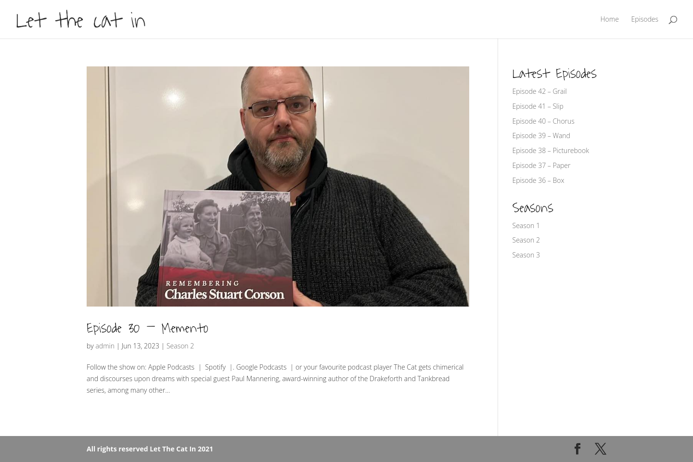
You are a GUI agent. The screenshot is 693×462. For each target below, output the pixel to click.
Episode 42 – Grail (540, 91)
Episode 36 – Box (539, 180)
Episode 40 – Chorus (544, 121)
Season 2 (180, 345)
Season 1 (526, 225)
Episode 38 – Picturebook (551, 150)
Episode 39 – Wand (541, 135)
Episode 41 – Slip (538, 106)
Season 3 (526, 254)
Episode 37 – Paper (542, 165)
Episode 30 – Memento (147, 328)
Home (610, 20)
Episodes (644, 20)
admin (105, 345)
